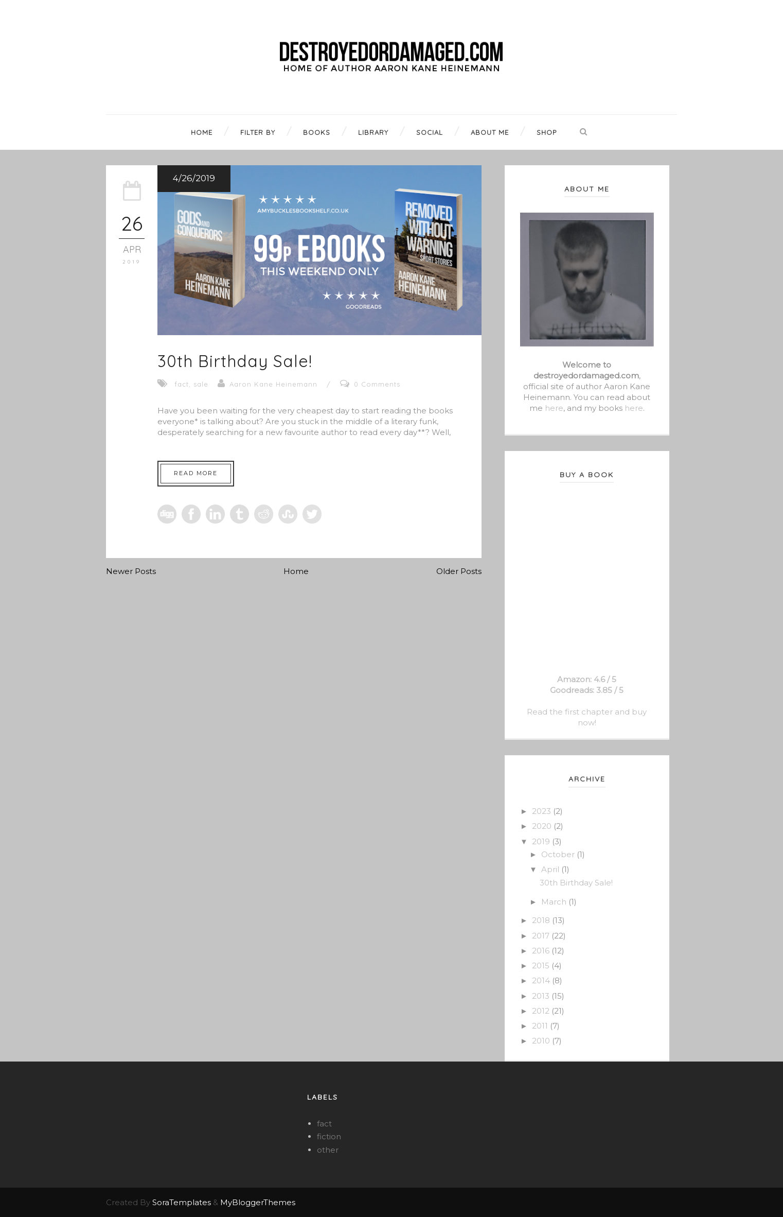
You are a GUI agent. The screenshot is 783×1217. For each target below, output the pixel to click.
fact (181, 384)
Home (296, 571)
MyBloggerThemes (257, 1202)
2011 (541, 1026)
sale (200, 384)
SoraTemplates (181, 1202)
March (554, 902)
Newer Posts (131, 571)
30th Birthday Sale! (234, 361)
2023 (542, 811)
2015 (541, 965)
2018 (542, 920)
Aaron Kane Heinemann (273, 384)
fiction (329, 1136)
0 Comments (377, 384)
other (328, 1150)
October (559, 854)
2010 (542, 1041)
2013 (541, 996)
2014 (542, 980)
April (551, 869)
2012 (541, 1011)
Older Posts (459, 571)
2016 (541, 950)
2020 (543, 826)
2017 (541, 936)
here (554, 408)
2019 (542, 841)
